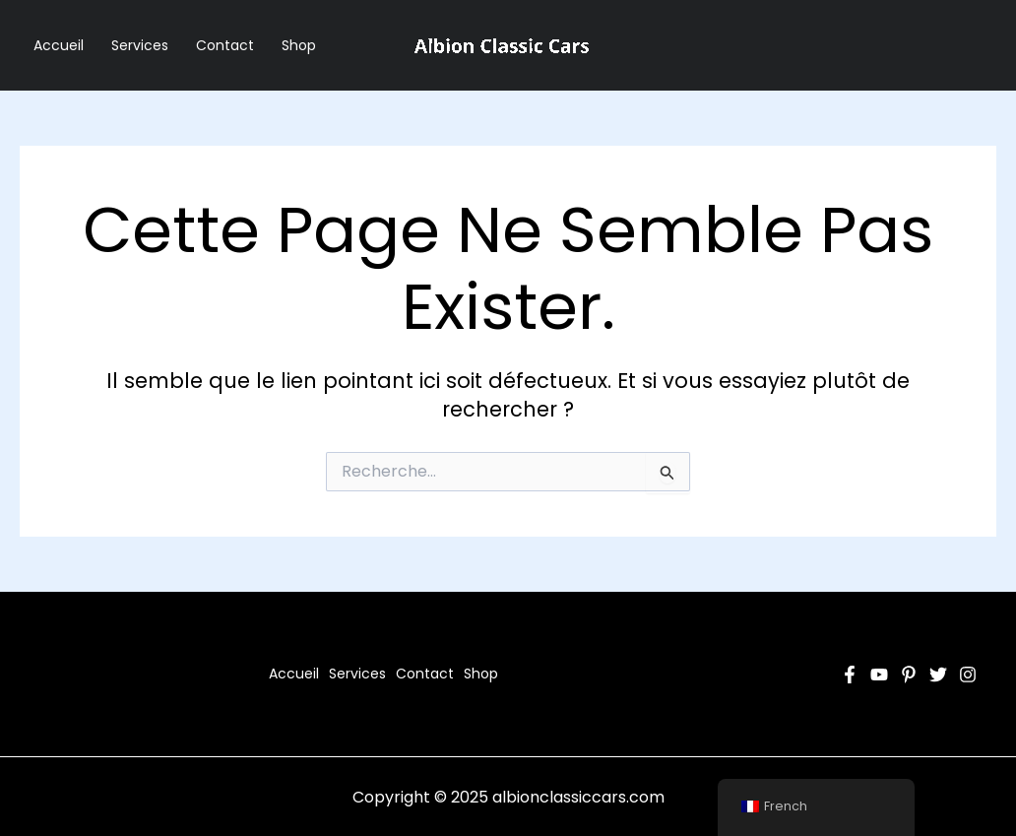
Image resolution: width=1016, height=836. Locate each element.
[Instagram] (968, 674)
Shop (299, 45)
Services (139, 45)
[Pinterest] (909, 674)
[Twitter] (938, 674)
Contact (225, 45)
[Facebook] (849, 674)
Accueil (58, 45)
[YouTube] (879, 674)
